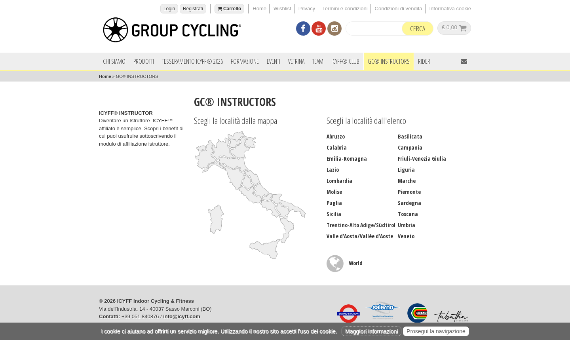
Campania (410, 147)
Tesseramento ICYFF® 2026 (192, 61)
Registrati (193, 8)
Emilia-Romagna (347, 158)
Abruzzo (336, 136)
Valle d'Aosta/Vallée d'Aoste (360, 236)
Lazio (333, 169)
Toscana (408, 214)
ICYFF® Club (345, 61)
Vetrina (296, 61)
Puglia (334, 203)
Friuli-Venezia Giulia (422, 158)
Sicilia (334, 214)
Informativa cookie (450, 8)
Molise (334, 192)
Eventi (273, 61)
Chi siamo (114, 61)
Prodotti (143, 61)
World (345, 263)
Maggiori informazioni (371, 331)
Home (259, 8)
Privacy (306, 8)
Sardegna (409, 203)
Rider (424, 61)
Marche (407, 180)
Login (169, 8)
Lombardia (339, 180)
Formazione (245, 61)
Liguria (406, 169)
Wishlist (282, 8)
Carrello (229, 8)
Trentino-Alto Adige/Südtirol (361, 225)
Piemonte (409, 192)
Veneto (406, 236)
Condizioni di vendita (398, 8)
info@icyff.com (181, 316)
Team (317, 61)
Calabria (337, 147)
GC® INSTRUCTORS (389, 61)
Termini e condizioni (344, 8)
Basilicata (410, 136)
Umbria (406, 225)
